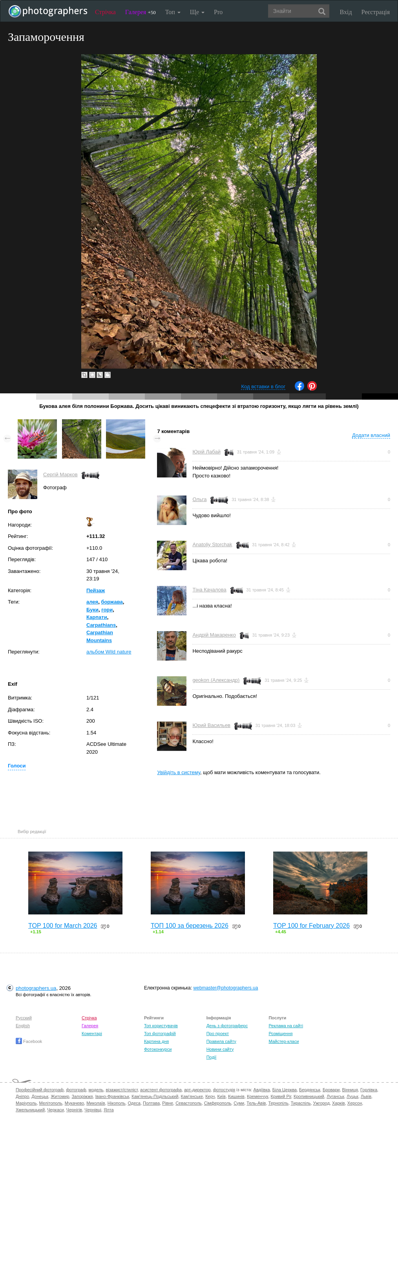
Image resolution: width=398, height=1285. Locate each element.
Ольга (199, 499)
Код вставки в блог (263, 386)
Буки (92, 610)
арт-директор (197, 1089)
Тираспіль (301, 1103)
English (23, 1025)
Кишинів (236, 1096)
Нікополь (116, 1103)
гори (107, 610)
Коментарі (92, 1033)
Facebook (29, 1041)
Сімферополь (217, 1103)
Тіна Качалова (209, 590)
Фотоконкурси (158, 1049)
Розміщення (280, 1033)
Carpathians (101, 625)
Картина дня (156, 1041)
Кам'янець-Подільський (154, 1096)
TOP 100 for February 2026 (311, 925)
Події (211, 1057)
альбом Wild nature (108, 652)
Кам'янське (192, 1096)
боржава (111, 602)
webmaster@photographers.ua (225, 988)
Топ (173, 12)
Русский (24, 1017)
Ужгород (321, 1103)
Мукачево (74, 1103)
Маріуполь (26, 1103)
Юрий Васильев (211, 725)
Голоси (17, 766)
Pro (218, 12)
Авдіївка (262, 1089)
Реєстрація (375, 12)
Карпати (96, 617)
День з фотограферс (227, 1025)
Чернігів (74, 1109)
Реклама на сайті (285, 1025)
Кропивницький (309, 1096)
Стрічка (105, 12)
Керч (210, 1096)
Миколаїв (95, 1103)
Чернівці (92, 1109)
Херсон (354, 1103)
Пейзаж (95, 590)
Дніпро (22, 1096)
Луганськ (335, 1096)
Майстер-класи (283, 1041)
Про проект (217, 1033)
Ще (197, 12)
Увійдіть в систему (178, 772)
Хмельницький (30, 1109)
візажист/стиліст (121, 1089)
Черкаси (55, 1109)
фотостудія (224, 1089)
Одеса (134, 1103)
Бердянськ (309, 1089)
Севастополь (188, 1103)
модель (96, 1089)
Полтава (151, 1103)
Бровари (331, 1089)
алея (92, 602)
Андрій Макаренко (214, 635)
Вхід (346, 12)
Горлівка (368, 1089)
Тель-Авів (256, 1103)
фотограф (76, 1089)
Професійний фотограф (40, 1089)
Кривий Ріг (281, 1096)
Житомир (60, 1096)
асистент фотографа (161, 1089)
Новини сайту (220, 1049)
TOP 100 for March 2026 (62, 925)
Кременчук (257, 1096)
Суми (239, 1103)
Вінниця (350, 1089)
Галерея (140, 12)
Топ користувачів (161, 1025)
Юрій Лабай (206, 452)
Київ (221, 1096)
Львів (366, 1096)
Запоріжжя (82, 1096)
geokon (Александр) (215, 680)
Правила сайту (221, 1041)
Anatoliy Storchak (212, 544)
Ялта (108, 1109)
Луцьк (352, 1096)
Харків (338, 1103)
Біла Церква (284, 1089)
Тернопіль (278, 1103)
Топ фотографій (160, 1033)
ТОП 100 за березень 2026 (189, 925)
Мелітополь (50, 1103)
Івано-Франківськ (112, 1096)
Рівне (167, 1103)
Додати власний (371, 435)
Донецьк (39, 1096)
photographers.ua (36, 988)
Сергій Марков (60, 474)
